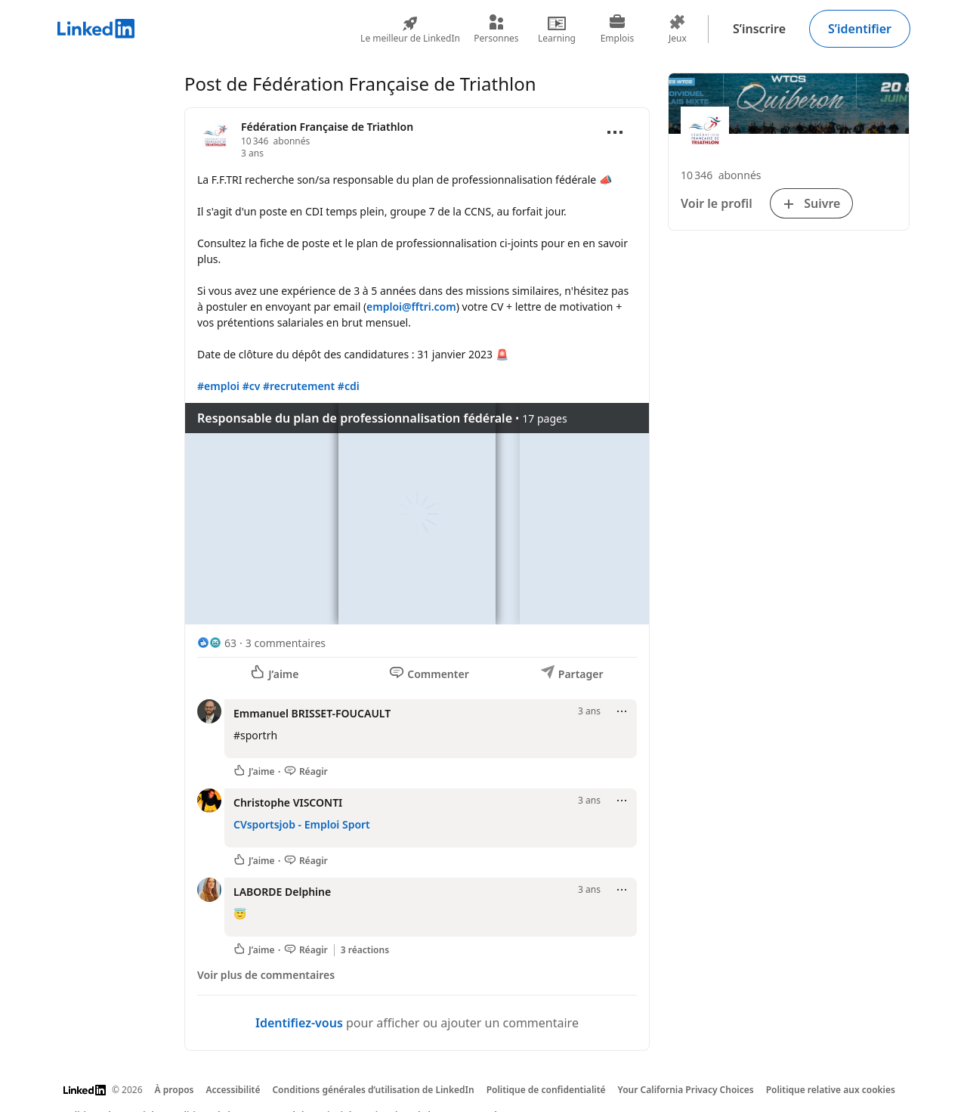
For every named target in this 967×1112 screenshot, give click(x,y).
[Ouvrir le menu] (615, 132)
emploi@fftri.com (411, 306)
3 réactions (365, 950)
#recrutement (299, 386)
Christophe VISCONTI (287, 802)
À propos (174, 1089)
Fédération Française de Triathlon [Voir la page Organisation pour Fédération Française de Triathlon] (327, 126)
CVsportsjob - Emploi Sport (301, 824)
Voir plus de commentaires (266, 975)
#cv (252, 386)
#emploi (218, 386)
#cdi (349, 386)
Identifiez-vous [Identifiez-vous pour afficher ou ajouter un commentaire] (299, 1022)
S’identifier (859, 28)
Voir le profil (716, 203)
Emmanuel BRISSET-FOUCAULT (312, 713)
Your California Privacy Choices (686, 1089)
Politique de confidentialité (546, 1089)
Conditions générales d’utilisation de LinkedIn (373, 1089)
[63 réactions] (216, 643)
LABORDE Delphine (282, 891)
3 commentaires (286, 643)
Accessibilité (232, 1089)
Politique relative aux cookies (830, 1089)
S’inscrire (759, 28)
